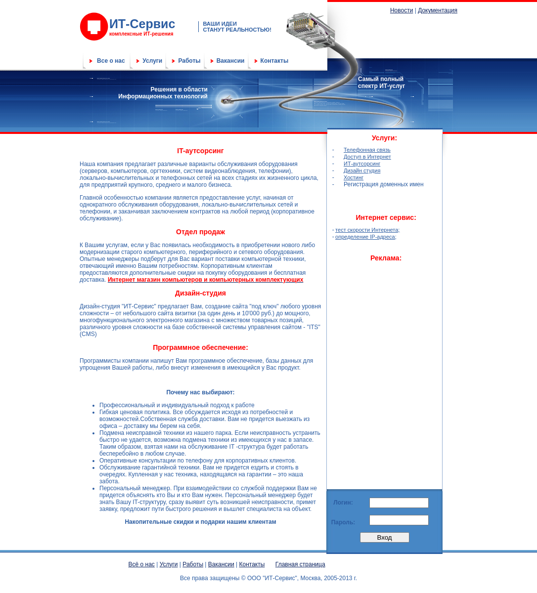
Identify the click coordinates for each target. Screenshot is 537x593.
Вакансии (231, 60)
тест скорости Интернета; (367, 230)
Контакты (275, 60)
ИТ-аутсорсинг (362, 164)
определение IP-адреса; (366, 237)
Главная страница (300, 564)
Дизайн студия (362, 170)
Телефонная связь (367, 150)
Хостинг (353, 177)
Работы (189, 60)
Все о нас (111, 60)
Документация (437, 10)
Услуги (152, 60)
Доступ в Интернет (367, 157)
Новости (401, 10)
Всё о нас (142, 564)
